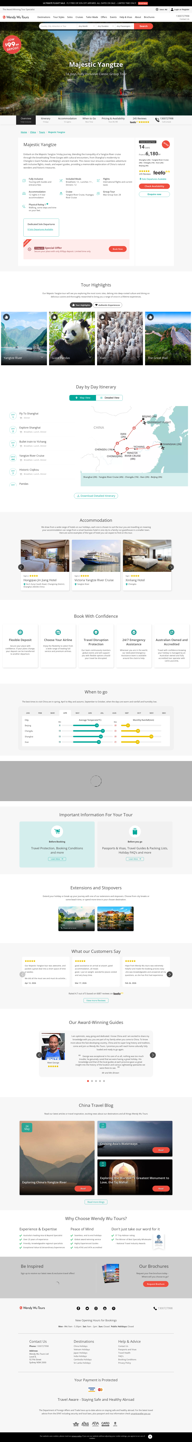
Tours (42, 132)
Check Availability (154, 186)
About (138, 17)
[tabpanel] (96, 1053)
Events (113, 17)
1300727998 (182, 16)
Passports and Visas (127, 1349)
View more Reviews (96, 1000)
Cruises (79, 17)
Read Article (83, 1189)
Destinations (43, 17)
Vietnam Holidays (82, 1349)
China (33, 132)
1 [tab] (88, 1081)
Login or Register (180, 9)
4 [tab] (100, 1081)
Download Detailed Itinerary (96, 496)
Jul (102, 713)
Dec (164, 713)
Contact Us (184, 19)
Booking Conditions (127, 1359)
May (77, 713)
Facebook (78, 1308)
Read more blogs (96, 1202)
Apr (65, 713)
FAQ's (120, 1356)
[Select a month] (86, 26)
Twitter (87, 1308)
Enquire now (154, 194)
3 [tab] (96, 1081)
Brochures (149, 17)
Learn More (47, 204)
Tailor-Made (92, 17)
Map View (82, 397)
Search (144, 26)
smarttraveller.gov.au (140, 1413)
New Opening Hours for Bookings (96, 1320)
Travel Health (124, 1352)
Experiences (107, 304)
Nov (151, 713)
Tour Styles (58, 17)
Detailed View (109, 397)
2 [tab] (92, 1081)
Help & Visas (126, 17)
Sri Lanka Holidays (82, 1362)
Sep (127, 713)
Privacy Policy (124, 1362)
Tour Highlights (81, 304)
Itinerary (45, 120)
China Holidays (80, 1346)
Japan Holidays (80, 1352)
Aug (114, 713)
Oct (139, 713)
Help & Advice (129, 1341)
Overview (26, 120)
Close (150, 1437)
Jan (28, 713)
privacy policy (77, 1436)
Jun (90, 713)
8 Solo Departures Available (40, 229)
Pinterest (113, 1308)
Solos (70, 17)
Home (24, 132)
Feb (40, 713)
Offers (104, 17)
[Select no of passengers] (124, 26)
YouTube (105, 1308)
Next (171, 567)
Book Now (143, 3)
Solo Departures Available (153, 178)
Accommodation (67, 120)
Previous (21, 567)
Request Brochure (156, 1284)
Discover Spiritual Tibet (115, 926)
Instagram (96, 1308)
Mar (53, 713)
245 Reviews (139, 120)
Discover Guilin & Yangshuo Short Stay (76, 925)
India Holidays (80, 1356)
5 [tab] (104, 1081)
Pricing (113, 120)
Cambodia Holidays (83, 1359)
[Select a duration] (105, 26)
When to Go (89, 120)
